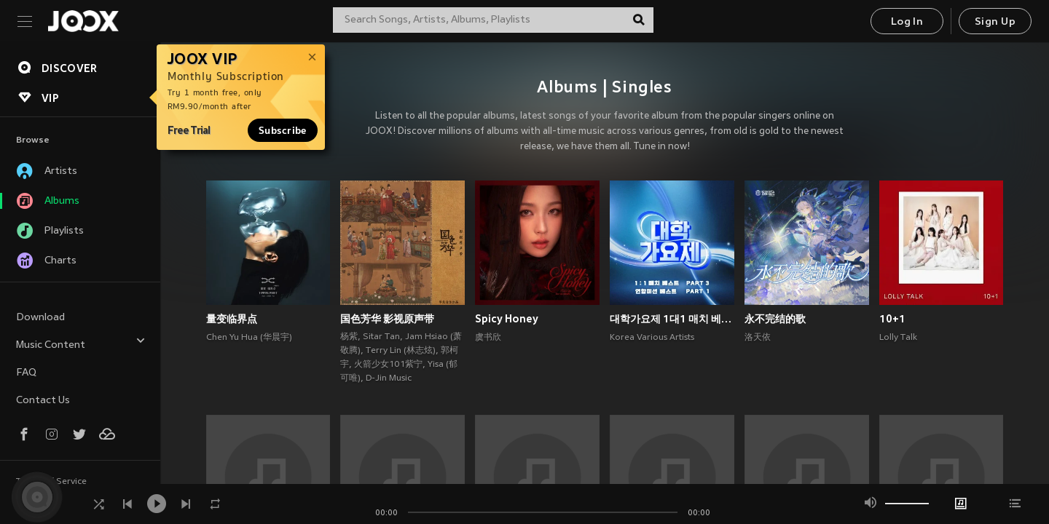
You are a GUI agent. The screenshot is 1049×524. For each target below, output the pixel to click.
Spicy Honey (506, 319)
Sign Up (995, 22)
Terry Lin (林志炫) (401, 351)
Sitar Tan (381, 337)
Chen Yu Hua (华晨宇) (249, 338)
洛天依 (757, 338)
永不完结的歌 (775, 319)
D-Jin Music (389, 378)
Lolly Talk (898, 338)
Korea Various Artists (652, 338)
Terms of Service (51, 482)
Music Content (81, 343)
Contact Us (43, 400)
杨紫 (349, 337)
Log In (907, 22)
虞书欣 (488, 338)
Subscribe (283, 130)
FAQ (26, 373)
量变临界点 (231, 319)
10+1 (892, 319)
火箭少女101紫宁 (388, 365)
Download (40, 317)
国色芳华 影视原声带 (387, 319)
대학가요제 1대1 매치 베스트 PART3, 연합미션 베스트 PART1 (672, 319)
